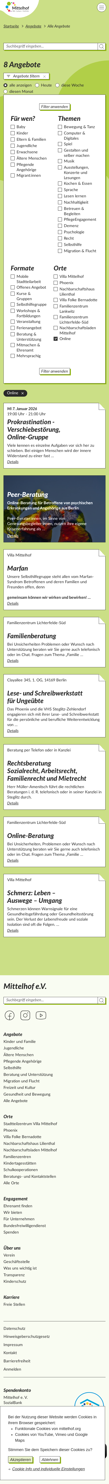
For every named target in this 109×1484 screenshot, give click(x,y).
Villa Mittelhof (72, 277)
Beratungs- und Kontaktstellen (29, 1177)
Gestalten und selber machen (76, 153)
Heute (46, 85)
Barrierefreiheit (16, 1361)
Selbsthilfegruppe (32, 305)
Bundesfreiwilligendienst (24, 1226)
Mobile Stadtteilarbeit (29, 279)
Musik (69, 161)
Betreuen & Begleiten (74, 211)
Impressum (13, 1345)
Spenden (11, 1232)
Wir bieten (12, 1213)
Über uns (12, 1248)
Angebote (33, 26)
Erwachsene (27, 152)
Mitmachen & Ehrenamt (28, 347)
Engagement (15, 1199)
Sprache (71, 190)
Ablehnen (50, 1460)
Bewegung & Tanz (79, 127)
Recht (69, 239)
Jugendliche (27, 146)
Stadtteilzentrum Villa (30, 1124)
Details (54, 462)
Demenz (71, 226)
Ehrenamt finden (17, 1206)
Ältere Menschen (32, 158)
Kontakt (10, 1353)
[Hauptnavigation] (101, 7)
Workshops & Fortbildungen (28, 313)
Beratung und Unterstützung (28, 1075)
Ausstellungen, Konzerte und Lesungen (76, 173)
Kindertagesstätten (19, 1163)
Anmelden (12, 1369)
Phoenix (66, 283)
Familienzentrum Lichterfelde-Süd (74, 319)
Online (65, 339)
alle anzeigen (20, 85)
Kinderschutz (14, 1282)
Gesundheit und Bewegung (26, 1094)
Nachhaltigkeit (76, 203)
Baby (21, 127)
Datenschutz (14, 1329)
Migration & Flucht (80, 251)
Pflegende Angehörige (26, 167)
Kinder (22, 133)
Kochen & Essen (78, 184)
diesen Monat (21, 92)
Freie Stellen (14, 1305)
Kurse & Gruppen (24, 296)
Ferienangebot (29, 328)
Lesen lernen (75, 196)
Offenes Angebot (31, 288)
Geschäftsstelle (16, 1262)
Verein (9, 1255)
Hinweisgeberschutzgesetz (26, 1337)
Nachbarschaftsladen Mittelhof (78, 330)
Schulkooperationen (20, 1170)
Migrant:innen (29, 176)
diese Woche (72, 85)
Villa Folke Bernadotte (78, 300)
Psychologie (74, 232)
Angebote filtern (26, 76)
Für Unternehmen (18, 1219)
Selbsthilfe (73, 245)
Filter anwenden (54, 107)
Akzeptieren (20, 1460)
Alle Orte (11, 1183)
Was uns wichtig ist (20, 1268)
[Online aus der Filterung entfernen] (22, 393)
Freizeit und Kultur (19, 1088)
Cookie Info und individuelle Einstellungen (48, 1469)
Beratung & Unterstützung (29, 337)
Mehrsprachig (29, 356)
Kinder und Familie (19, 1042)
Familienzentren (17, 1157)
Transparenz (14, 1275)
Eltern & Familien (31, 140)
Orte (8, 1116)
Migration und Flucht (21, 1081)
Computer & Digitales (74, 136)
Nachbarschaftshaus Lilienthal (77, 291)
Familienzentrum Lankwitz (74, 309)
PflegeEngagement (80, 220)
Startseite (11, 26)
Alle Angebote (15, 1101)
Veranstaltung (28, 322)
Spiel (68, 144)
